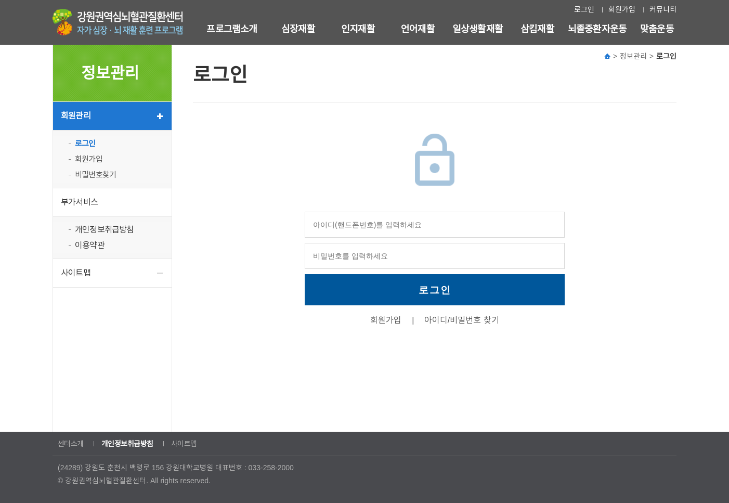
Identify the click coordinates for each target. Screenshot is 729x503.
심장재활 (298, 29)
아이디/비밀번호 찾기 (461, 320)
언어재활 (418, 29)
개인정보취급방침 (104, 229)
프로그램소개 (231, 29)
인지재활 (358, 29)
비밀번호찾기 (95, 174)
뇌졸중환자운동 (597, 29)
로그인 (584, 9)
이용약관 (90, 245)
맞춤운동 (657, 29)
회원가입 (621, 9)
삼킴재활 (537, 29)
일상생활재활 (477, 29)
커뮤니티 (662, 9)
